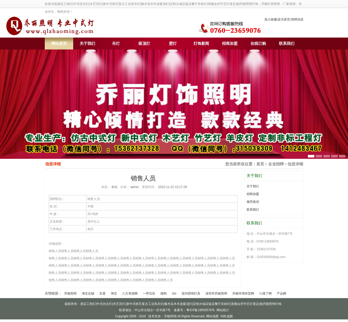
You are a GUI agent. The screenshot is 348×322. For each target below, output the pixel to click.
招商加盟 (230, 43)
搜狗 (163, 293)
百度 (102, 293)
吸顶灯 (144, 43)
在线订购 (258, 43)
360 (174, 293)
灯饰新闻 (201, 43)
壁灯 (173, 43)
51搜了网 (265, 293)
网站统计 (223, 310)
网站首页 (59, 43)
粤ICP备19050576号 (200, 310)
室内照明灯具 (191, 293)
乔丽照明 (70, 293)
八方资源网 (130, 293)
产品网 (281, 293)
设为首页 (284, 19)
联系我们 (286, 43)
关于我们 (87, 43)
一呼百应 (149, 293)
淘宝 (114, 293)
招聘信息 (297, 19)
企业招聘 (276, 164)
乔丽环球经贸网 (243, 293)
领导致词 (253, 202)
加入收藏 (270, 19)
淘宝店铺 (88, 293)
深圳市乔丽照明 (216, 293)
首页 (260, 164)
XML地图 (226, 316)
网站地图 (212, 316)
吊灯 (116, 43)
